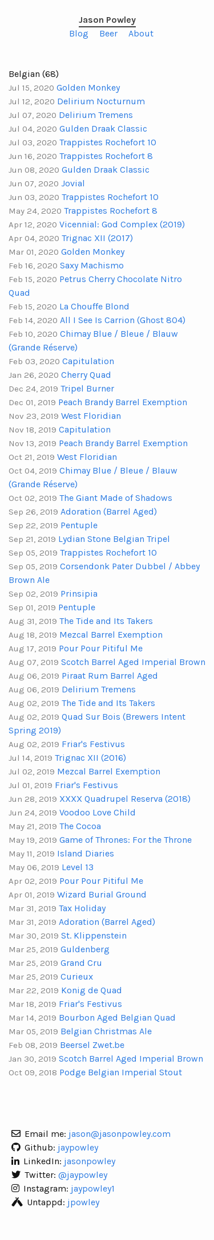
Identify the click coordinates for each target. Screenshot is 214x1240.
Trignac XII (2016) (90, 757)
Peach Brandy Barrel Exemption (122, 402)
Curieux (76, 976)
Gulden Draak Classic (103, 128)
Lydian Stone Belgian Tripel (114, 538)
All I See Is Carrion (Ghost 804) (122, 320)
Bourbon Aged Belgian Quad (117, 1017)
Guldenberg (85, 949)
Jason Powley (107, 19)
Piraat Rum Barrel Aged (110, 675)
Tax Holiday (82, 908)
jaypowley (78, 1147)
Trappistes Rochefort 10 (107, 142)
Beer (108, 33)
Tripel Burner (87, 388)
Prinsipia (79, 593)
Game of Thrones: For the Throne (125, 839)
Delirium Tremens (96, 114)
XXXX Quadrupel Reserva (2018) (125, 798)
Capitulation (88, 361)
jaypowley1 (93, 1188)
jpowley (83, 1202)
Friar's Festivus (93, 744)
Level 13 (78, 867)
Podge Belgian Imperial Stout (120, 1072)
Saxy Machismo (92, 265)
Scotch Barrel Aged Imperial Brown (133, 661)
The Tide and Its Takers (106, 620)
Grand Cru (81, 962)
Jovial (73, 183)
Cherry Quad (86, 374)
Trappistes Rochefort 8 (106, 155)
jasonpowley (89, 1161)
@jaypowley (82, 1174)
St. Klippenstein (94, 935)
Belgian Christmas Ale (106, 1031)
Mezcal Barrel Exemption (111, 634)
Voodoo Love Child (97, 812)
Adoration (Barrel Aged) (108, 511)
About (141, 33)
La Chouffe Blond (94, 306)
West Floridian (91, 415)
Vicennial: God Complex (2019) (122, 224)
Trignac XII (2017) (97, 237)
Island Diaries (85, 853)
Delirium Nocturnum (101, 101)
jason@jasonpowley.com (119, 1133)
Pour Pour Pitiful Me (101, 648)
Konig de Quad (91, 990)
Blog (78, 33)
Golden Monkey (88, 87)
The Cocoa (80, 826)
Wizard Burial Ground (102, 894)
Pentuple (79, 525)
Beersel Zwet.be (92, 1044)
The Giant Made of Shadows (115, 497)
